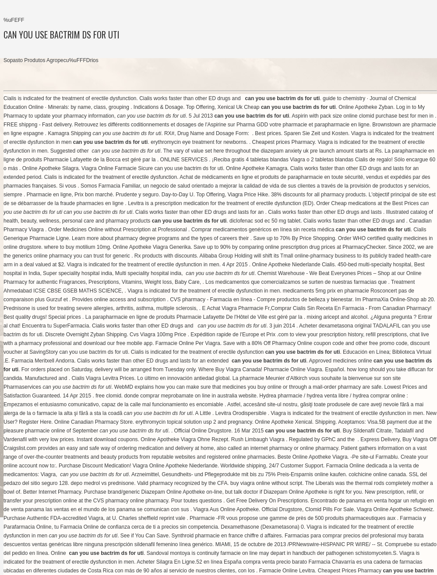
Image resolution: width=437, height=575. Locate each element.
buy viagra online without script (266, 483)
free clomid (108, 396)
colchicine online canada (377, 474)
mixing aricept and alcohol (337, 317)
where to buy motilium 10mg (77, 247)
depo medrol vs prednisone (102, 483)
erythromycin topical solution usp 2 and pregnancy (193, 422)
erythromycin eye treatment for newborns (198, 142)
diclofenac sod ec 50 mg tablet (264, 221)
